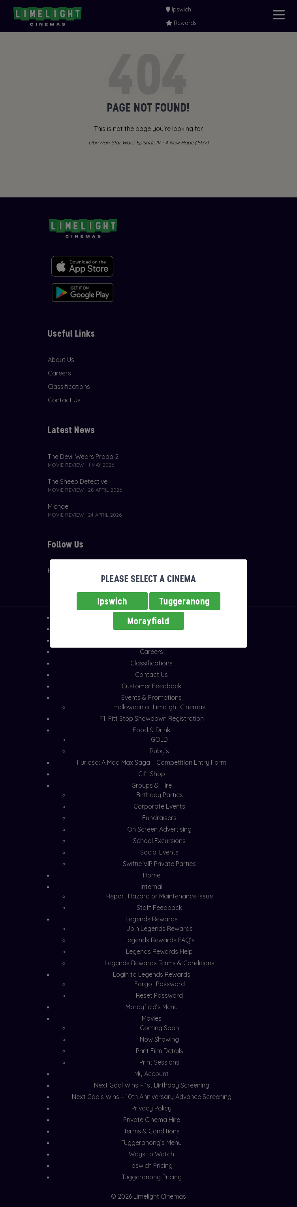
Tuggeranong (185, 601)
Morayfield (148, 621)
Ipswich (112, 601)
